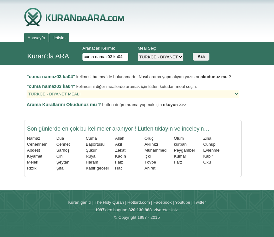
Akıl (118, 144)
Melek (32, 162)
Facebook (162, 202)
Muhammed (155, 150)
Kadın (120, 156)
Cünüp (209, 144)
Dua (60, 138)
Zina (207, 138)
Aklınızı (151, 144)
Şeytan (63, 162)
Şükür (91, 150)
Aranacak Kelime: (98, 48)
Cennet (63, 144)
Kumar (180, 156)
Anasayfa (36, 37)
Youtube (182, 202)
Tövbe (150, 162)
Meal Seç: (147, 48)
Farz (178, 162)
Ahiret (150, 168)
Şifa (60, 168)
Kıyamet (34, 156)
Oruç (149, 138)
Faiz (119, 162)
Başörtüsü (95, 144)
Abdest (33, 150)
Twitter (199, 202)
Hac (119, 168)
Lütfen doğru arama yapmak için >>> (106, 104)
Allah (119, 138)
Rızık (31, 168)
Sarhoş (63, 150)
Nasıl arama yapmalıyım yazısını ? (185, 76)
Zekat (120, 150)
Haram (92, 162)
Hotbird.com (138, 202)
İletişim (59, 37)
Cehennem (37, 144)
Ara (201, 56)
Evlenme (211, 150)
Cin (59, 156)
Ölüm (179, 138)
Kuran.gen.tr (79, 202)
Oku (207, 162)
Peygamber (184, 150)
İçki (148, 156)
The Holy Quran (109, 202)
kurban (180, 144)
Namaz (33, 138)
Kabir (208, 156)
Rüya (90, 156)
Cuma (91, 138)
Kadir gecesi (97, 168)
